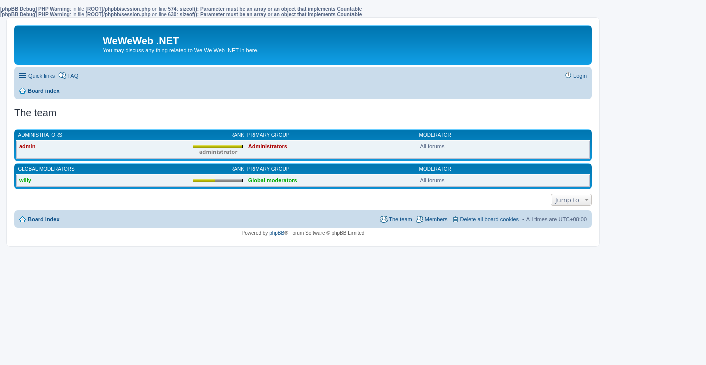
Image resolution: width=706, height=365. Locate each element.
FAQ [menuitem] (72, 76)
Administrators (40, 135)
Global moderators (46, 169)
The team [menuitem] (400, 219)
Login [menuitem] (580, 76)
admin (27, 146)
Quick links (41, 76)
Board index (44, 219)
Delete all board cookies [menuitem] (489, 219)
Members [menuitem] (436, 219)
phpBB (276, 233)
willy (25, 180)
